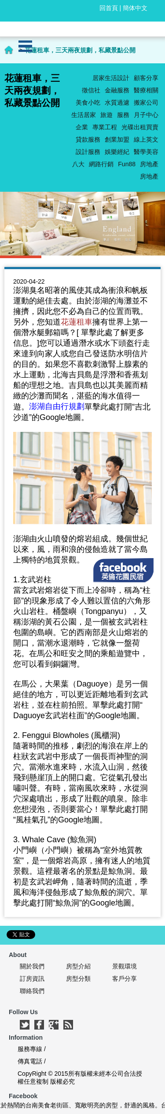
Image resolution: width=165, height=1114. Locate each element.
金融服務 (117, 90)
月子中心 (146, 114)
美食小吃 (88, 102)
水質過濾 (117, 102)
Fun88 (127, 164)
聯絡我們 (32, 990)
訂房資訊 (32, 978)
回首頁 (108, 7)
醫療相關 (146, 90)
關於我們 (32, 966)
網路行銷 (101, 164)
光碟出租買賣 (139, 127)
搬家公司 (146, 102)
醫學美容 (146, 151)
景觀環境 (124, 966)
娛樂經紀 (117, 151)
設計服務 (88, 151)
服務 (123, 114)
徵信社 (91, 90)
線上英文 (146, 139)
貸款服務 (88, 139)
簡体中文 (135, 7)
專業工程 (104, 127)
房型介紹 (78, 966)
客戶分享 (124, 978)
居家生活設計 (110, 77)
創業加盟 (117, 139)
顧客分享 (146, 77)
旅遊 (106, 114)
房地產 (149, 164)
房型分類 (78, 978)
